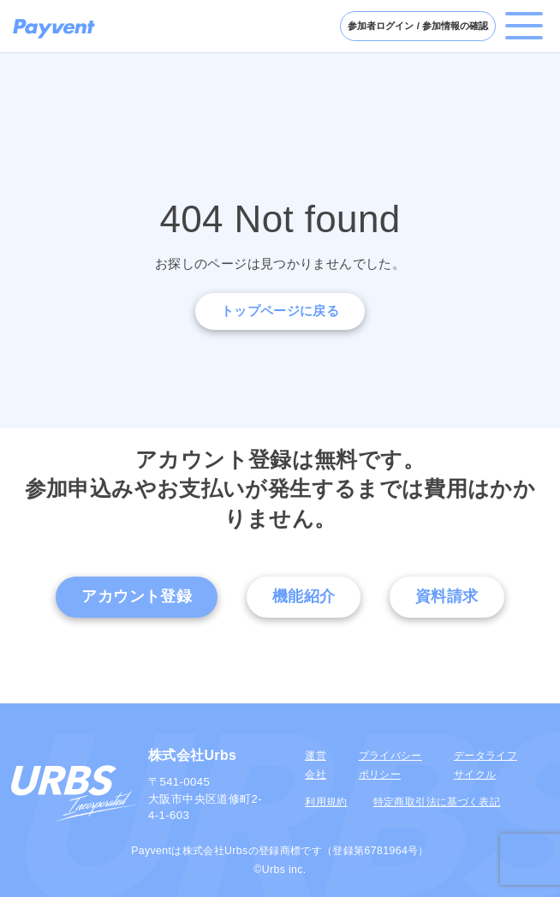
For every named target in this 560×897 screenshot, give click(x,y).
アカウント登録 (136, 596)
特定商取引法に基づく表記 (436, 802)
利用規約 (326, 802)
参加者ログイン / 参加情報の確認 (418, 26)
